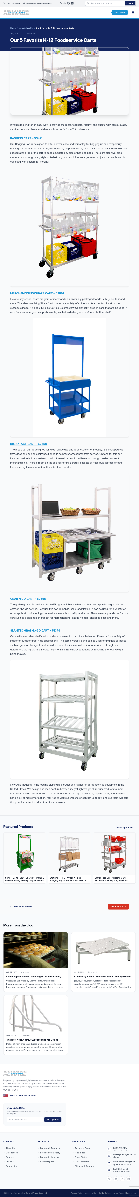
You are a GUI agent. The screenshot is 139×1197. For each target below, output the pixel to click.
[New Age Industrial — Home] (16, 12)
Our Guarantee (80, 1161)
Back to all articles (21, 906)
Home (13, 28)
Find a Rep (78, 1152)
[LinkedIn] (72, 3)
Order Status (79, 1157)
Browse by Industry (48, 1157)
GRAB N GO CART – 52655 (28, 598)
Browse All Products (49, 1148)
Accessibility (90, 1193)
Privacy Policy (77, 1193)
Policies (8, 1161)
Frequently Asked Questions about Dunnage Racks (102, 976)
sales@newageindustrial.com (37, 3)
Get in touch (118, 906)
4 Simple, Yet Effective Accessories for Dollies (32, 1039)
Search (129, 3)
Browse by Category (49, 1152)
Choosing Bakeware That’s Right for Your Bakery (33, 976)
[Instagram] (68, 3)
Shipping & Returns (83, 1166)
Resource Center (81, 1148)
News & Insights (26, 28)
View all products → (126, 827)
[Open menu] (133, 12)
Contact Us (10, 1166)
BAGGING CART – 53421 (26, 138)
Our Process (10, 1152)
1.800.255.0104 (11, 3)
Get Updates (53, 1119)
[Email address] (25, 1119)
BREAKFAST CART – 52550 (28, 444)
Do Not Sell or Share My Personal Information (117, 1193)
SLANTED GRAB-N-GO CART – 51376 (35, 630)
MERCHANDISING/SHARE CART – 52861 (37, 293)
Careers (8, 1157)
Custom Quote (46, 1161)
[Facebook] (60, 3)
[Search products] (110, 3)
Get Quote (120, 12)
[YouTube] (64, 3)
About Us (9, 1148)
